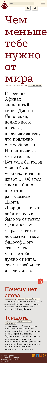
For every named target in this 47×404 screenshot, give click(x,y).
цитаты (21, 299)
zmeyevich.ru (6, 361)
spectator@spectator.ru (10, 357)
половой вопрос (35, 85)
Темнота (16, 317)
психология (10, 323)
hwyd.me (16, 359)
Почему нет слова (21, 292)
